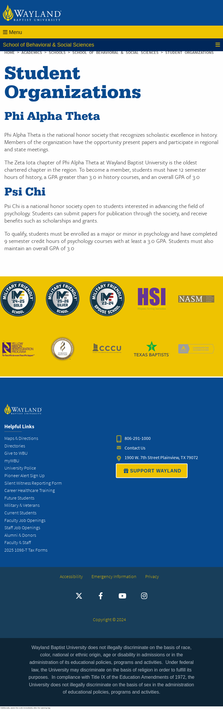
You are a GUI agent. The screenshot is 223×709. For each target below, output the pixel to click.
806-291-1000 (138, 438)
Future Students (19, 498)
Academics (32, 52)
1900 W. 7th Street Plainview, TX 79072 (161, 457)
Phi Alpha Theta (52, 116)
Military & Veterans (21, 505)
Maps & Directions (21, 438)
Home (9, 52)
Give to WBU (16, 453)
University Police (20, 468)
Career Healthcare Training (29, 490)
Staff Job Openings (22, 528)
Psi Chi (25, 192)
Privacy (152, 576)
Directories (14, 446)
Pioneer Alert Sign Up (24, 475)
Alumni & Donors (20, 535)
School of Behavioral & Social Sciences (111, 44)
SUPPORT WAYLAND (151, 471)
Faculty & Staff (17, 542)
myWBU (11, 461)
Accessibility (71, 576)
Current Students (20, 513)
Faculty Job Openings (24, 520)
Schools (58, 52)
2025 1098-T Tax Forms (25, 550)
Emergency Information (113, 576)
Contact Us (135, 448)
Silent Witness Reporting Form (33, 483)
